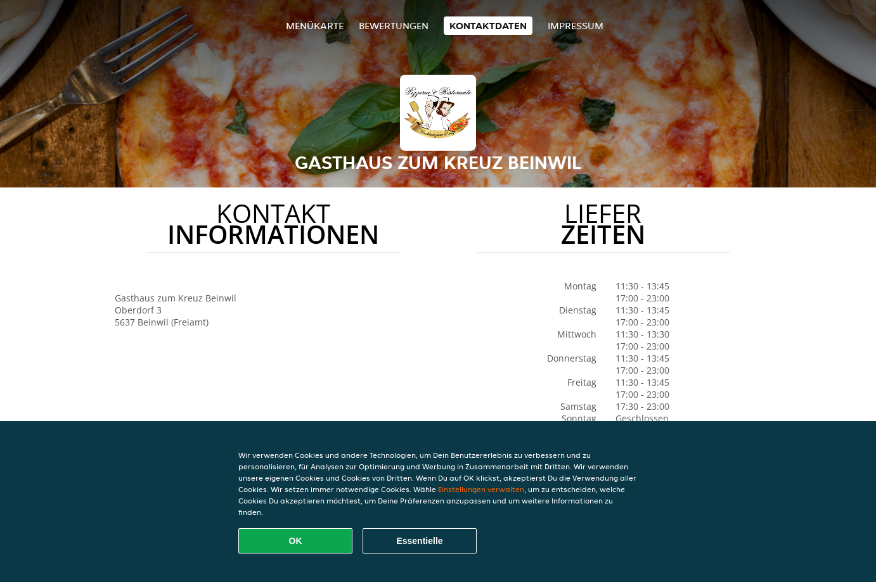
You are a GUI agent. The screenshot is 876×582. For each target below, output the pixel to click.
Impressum (575, 25)
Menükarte (315, 25)
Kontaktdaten (488, 25)
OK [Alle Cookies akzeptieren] (295, 541)
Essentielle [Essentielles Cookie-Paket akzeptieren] (419, 541)
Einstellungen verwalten (481, 489)
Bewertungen (393, 25)
